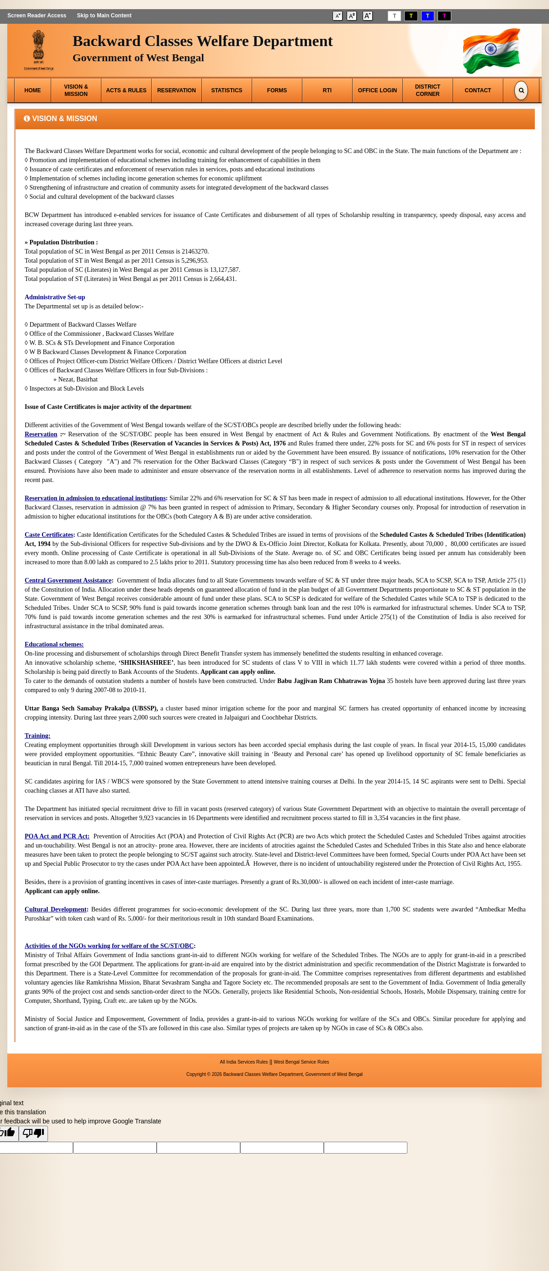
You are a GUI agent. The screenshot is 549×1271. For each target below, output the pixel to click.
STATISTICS (226, 90)
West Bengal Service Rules (301, 1061)
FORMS (277, 90)
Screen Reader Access (36, 15)
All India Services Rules (244, 1061)
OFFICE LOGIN (377, 90)
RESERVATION (176, 90)
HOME (33, 90)
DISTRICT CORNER (427, 90)
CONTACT (478, 90)
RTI (327, 90)
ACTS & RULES (126, 90)
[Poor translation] (33, 1134)
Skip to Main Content (104, 15)
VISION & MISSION (76, 90)
